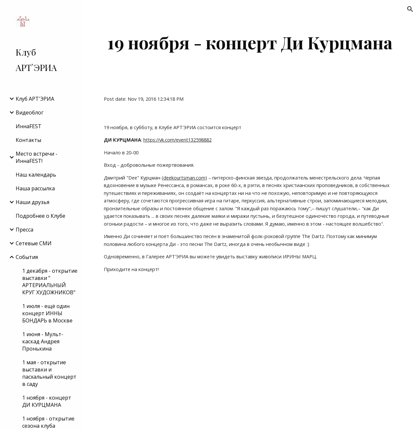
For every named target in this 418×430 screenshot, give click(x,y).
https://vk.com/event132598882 (177, 139)
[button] (410, 9)
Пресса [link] (24, 229)
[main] (250, 42)
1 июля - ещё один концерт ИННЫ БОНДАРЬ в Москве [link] (47, 313)
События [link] (27, 257)
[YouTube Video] (224, 356)
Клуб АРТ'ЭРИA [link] (35, 98)
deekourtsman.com (184, 177)
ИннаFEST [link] (28, 126)
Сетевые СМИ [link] (34, 243)
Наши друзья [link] (32, 202)
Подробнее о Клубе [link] (40, 215)
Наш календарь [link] (36, 174)
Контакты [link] (28, 140)
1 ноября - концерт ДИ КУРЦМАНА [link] (46, 401)
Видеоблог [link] (29, 112)
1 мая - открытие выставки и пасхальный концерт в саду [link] (49, 373)
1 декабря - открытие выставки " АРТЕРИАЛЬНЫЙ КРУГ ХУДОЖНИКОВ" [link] (49, 281)
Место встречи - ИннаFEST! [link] (36, 157)
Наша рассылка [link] (35, 188)
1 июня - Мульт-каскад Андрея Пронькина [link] (42, 341)
